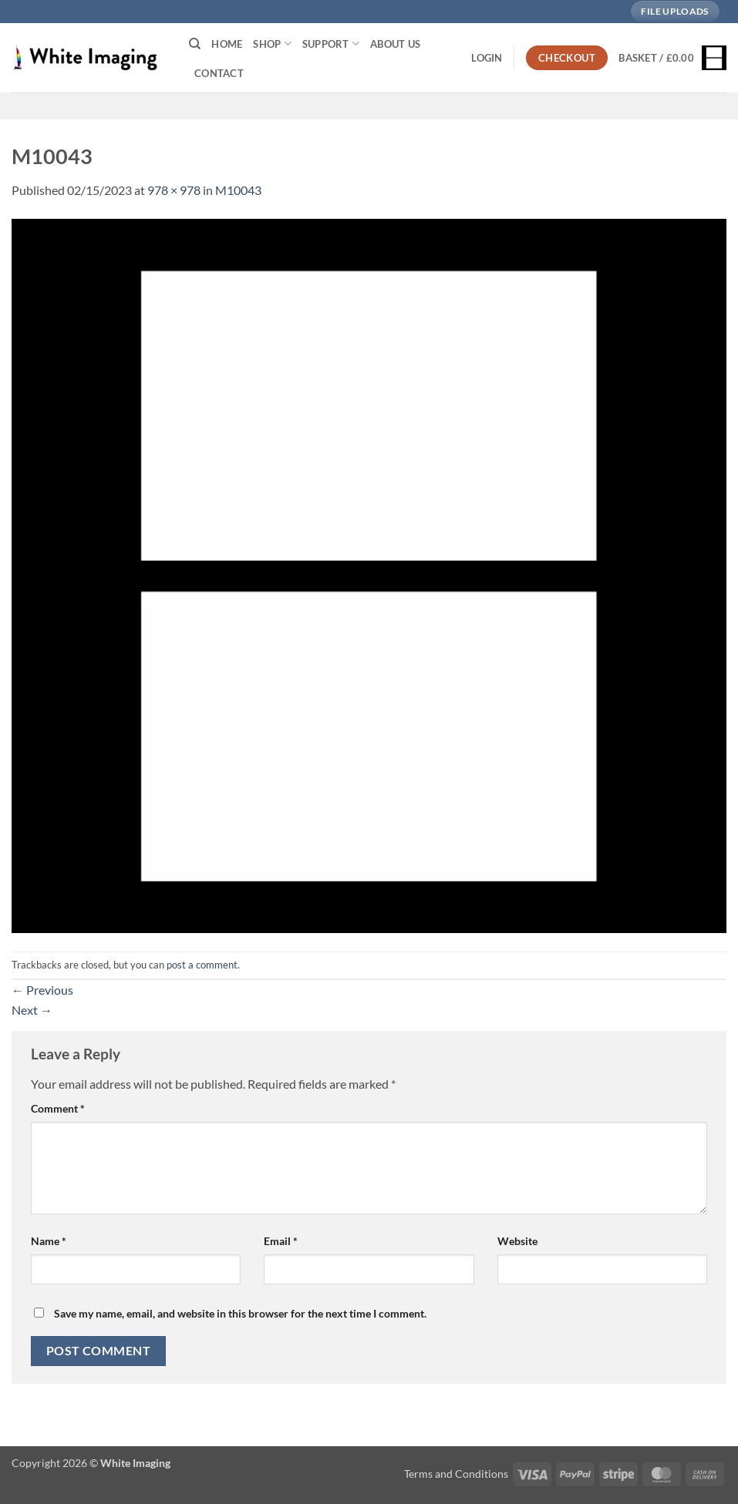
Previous (42, 989)
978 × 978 (174, 190)
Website (517, 1240)
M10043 (238, 190)
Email (281, 1240)
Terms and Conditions (456, 1473)
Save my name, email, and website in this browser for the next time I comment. (240, 1313)
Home (226, 44)
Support (330, 43)
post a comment (202, 964)
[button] (486, 58)
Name (48, 1240)
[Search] (195, 44)
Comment (58, 1108)
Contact (219, 73)
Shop (272, 43)
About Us (395, 44)
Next (32, 1009)
